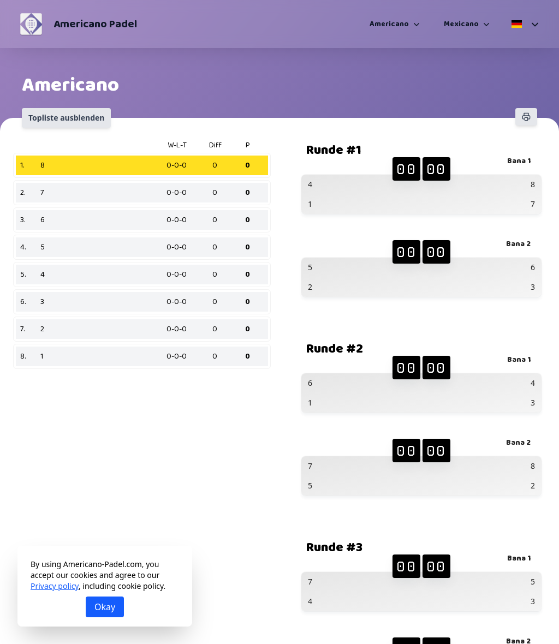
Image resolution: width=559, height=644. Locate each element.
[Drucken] (526, 117)
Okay (104, 607)
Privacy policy (55, 586)
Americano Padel (95, 24)
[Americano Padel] (31, 24)
